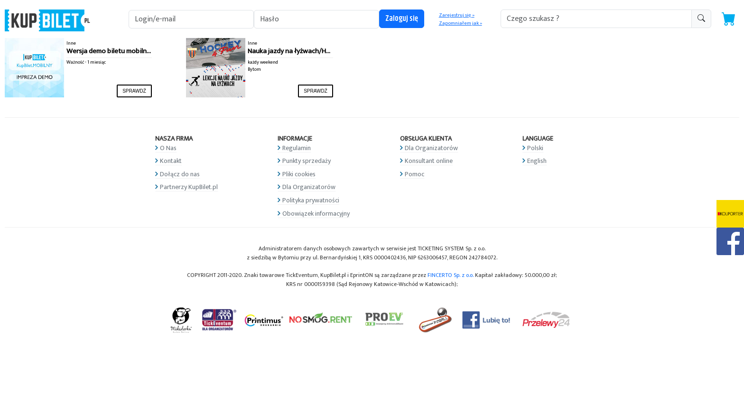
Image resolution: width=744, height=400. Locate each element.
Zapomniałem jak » (460, 23)
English (537, 160)
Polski (535, 148)
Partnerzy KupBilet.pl (189, 186)
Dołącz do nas (180, 174)
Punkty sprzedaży (306, 160)
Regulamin (296, 148)
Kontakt (171, 160)
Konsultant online (429, 160)
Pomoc (414, 174)
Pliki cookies (299, 174)
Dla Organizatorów (308, 186)
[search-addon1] (596, 19)
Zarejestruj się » (456, 15)
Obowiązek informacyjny (316, 213)
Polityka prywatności (310, 200)
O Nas (168, 148)
